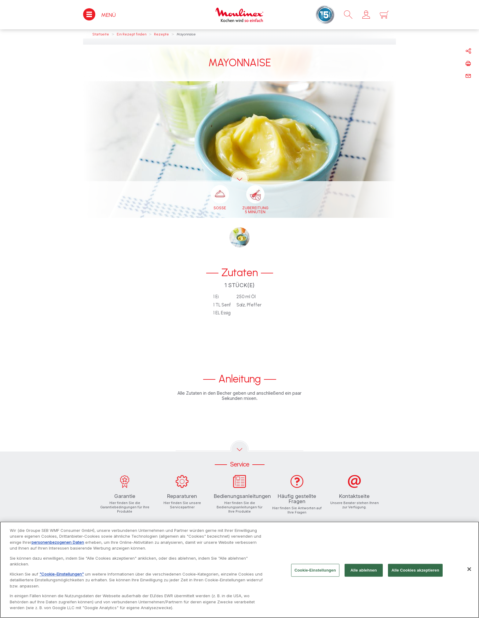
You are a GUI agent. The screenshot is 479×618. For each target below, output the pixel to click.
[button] (366, 14)
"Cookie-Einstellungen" (61, 576)
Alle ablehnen (363, 572)
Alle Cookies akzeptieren (415, 572)
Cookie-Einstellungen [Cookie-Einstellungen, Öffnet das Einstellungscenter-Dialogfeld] (315, 572)
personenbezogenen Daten (57, 544)
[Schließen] (469, 571)
